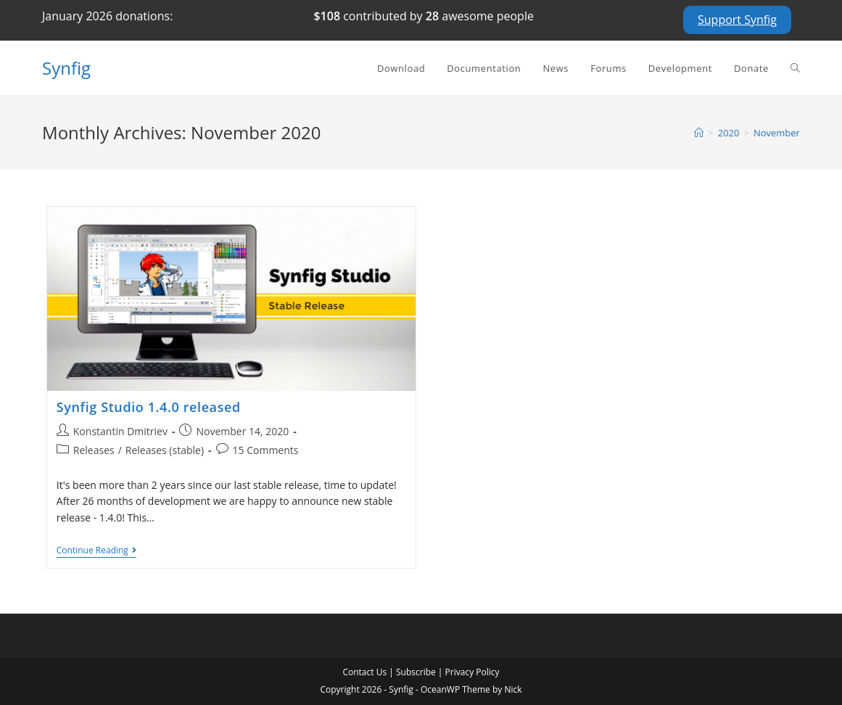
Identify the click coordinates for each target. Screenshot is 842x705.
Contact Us (364, 672)
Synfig (66, 68)
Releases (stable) (164, 450)
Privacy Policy (472, 672)
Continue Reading (96, 551)
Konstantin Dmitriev (120, 431)
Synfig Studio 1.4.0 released (149, 407)
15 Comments (266, 450)
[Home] (698, 132)
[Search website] (795, 68)
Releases (94, 450)
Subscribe (416, 672)
